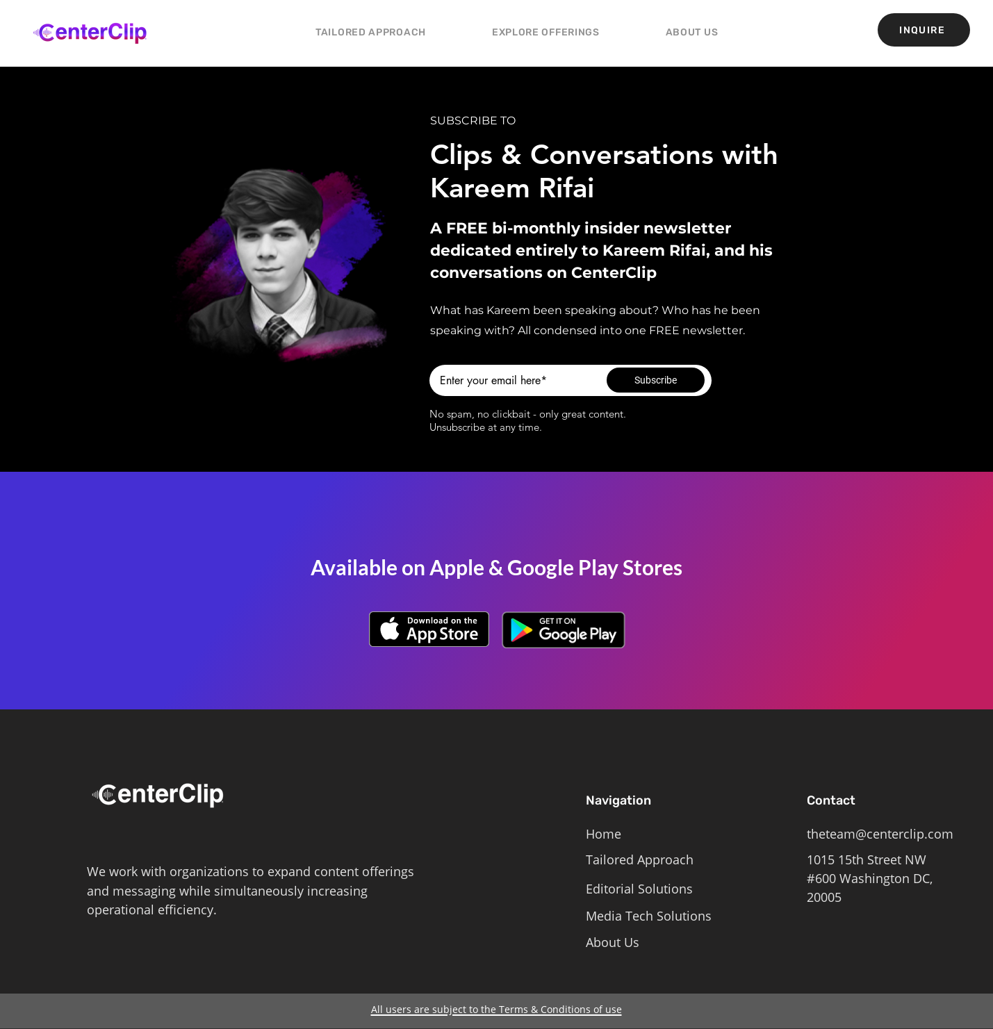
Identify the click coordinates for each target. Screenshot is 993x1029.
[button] (545, 32)
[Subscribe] (656, 380)
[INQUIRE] (924, 30)
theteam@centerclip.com (880, 833)
